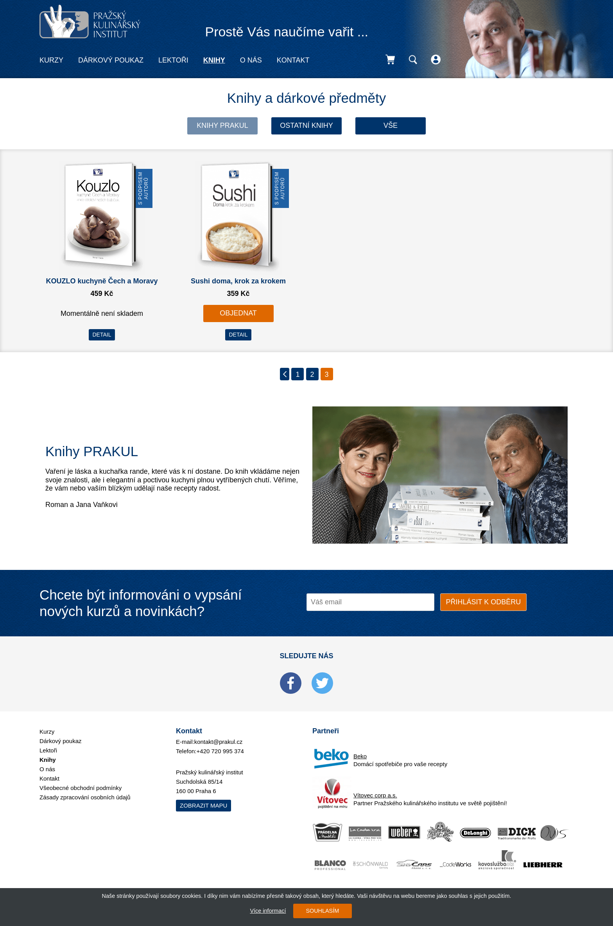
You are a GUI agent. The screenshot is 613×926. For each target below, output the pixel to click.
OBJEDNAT (238, 313)
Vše (391, 125)
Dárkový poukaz (110, 60)
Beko (360, 756)
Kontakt (293, 60)
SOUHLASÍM (322, 911)
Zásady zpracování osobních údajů (85, 797)
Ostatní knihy (306, 125)
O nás (251, 60)
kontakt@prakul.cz (218, 741)
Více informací (268, 911)
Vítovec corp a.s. (375, 795)
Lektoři (173, 60)
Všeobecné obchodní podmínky (80, 788)
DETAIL (102, 334)
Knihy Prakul (222, 125)
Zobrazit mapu (203, 805)
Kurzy (51, 60)
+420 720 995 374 (220, 751)
